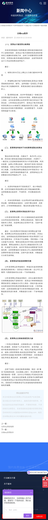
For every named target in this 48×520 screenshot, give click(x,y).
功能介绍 (28, 25)
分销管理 (36, 25)
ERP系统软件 (18, 25)
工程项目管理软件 (6, 25)
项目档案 (44, 25)
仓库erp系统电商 (7, 427)
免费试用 (39, 516)
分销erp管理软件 (7, 432)
